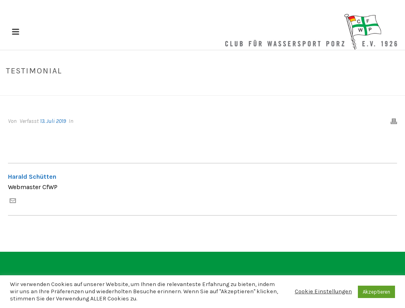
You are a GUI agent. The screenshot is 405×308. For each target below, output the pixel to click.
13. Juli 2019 (53, 121)
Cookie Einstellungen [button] (323, 291)
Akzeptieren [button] (376, 292)
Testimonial (342, 87)
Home (314, 87)
